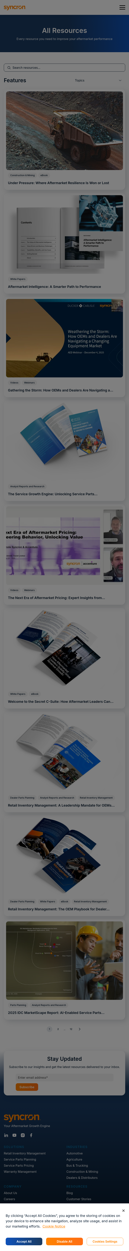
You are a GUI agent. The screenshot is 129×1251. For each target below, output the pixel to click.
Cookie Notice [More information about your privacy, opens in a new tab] (53, 1226)
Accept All (24, 1241)
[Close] (123, 1210)
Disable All (64, 1241)
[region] (64, 1227)
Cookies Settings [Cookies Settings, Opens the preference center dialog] (105, 1241)
